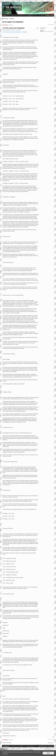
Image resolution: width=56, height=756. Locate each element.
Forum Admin (43, 27)
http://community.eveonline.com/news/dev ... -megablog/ (15, 31)
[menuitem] (4, 15)
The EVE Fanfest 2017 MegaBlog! (12, 22)
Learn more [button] (5, 753)
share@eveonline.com (7, 419)
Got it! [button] (48, 753)
